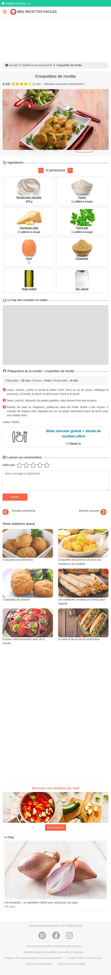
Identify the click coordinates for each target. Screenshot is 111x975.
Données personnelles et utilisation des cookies (53, 946)
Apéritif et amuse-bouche (37, 65)
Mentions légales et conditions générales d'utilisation (53, 952)
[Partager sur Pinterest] (42, 935)
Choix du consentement (39, 963)
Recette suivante (92, 510)
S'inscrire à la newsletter (72, 963)
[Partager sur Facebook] (56, 935)
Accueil (11, 65)
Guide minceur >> (18, 3)
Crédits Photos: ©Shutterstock (84, 958)
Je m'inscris (55, 827)
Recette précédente (19, 510)
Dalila (15, 422)
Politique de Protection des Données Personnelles (33, 958)
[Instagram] (69, 935)
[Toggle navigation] (4, 12)
